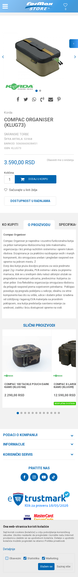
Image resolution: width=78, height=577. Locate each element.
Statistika (33, 558)
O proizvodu (39, 225)
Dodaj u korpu (38, 179)
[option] (39, 57)
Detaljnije (9, 549)
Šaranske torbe (16, 134)
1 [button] (37, 91)
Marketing (52, 558)
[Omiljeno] (65, 9)
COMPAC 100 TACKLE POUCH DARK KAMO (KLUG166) (26, 386)
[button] (14, 6)
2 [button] (41, 91)
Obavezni (15, 558)
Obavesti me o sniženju (60, 160)
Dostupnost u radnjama (30, 201)
